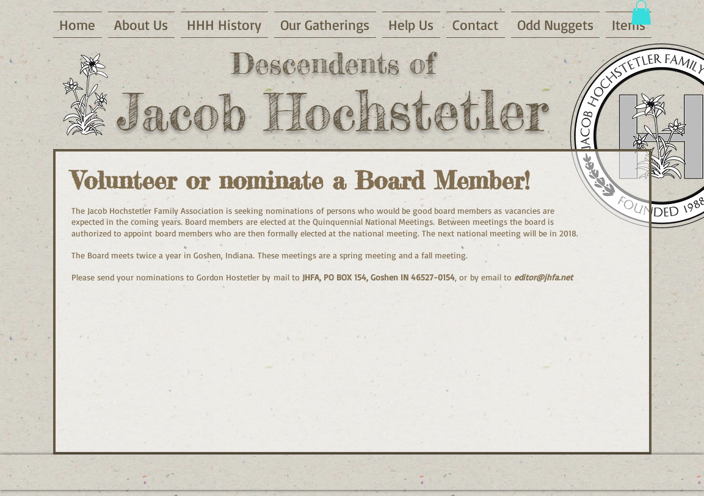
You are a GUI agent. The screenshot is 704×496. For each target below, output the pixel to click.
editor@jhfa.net (543, 277)
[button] (641, 12)
